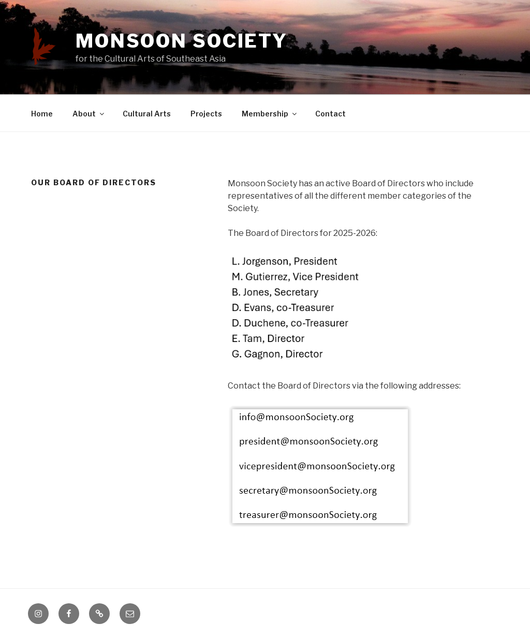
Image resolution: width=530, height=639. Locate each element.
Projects (206, 113)
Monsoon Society (182, 40)
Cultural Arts (147, 113)
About (89, 113)
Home (42, 113)
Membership (270, 113)
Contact (330, 113)
